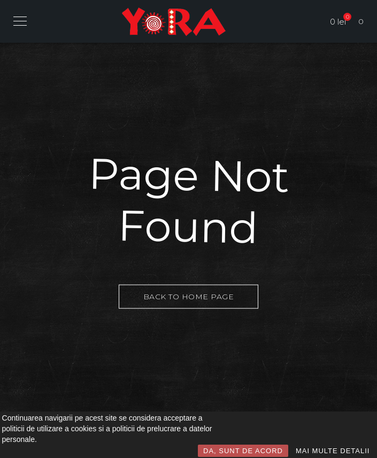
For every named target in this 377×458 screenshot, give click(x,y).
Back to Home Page (188, 296)
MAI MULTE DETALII (333, 451)
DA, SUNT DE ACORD (243, 451)
